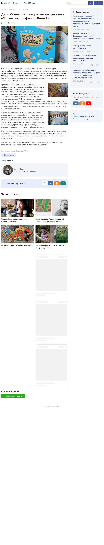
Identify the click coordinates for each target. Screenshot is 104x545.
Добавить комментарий (13, 531)
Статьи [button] (16, 3)
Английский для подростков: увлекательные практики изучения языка (84, 58)
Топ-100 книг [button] (30, 3)
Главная (4, 9)
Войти (98, 3)
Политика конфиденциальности (84, 119)
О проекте (76, 114)
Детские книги (23, 9)
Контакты (84, 114)
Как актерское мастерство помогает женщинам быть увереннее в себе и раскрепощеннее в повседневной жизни (86, 21)
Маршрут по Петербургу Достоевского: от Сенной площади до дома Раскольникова (86, 35)
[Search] (77, 3)
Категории (12, 9)
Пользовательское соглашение (83, 116)
